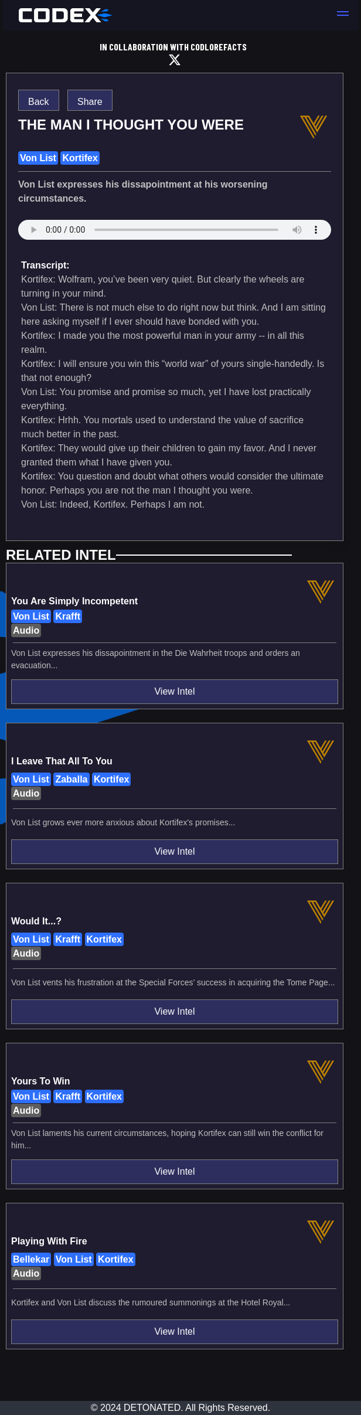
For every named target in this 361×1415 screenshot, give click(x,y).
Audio (26, 630)
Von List (38, 158)
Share (90, 102)
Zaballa (71, 779)
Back (38, 102)
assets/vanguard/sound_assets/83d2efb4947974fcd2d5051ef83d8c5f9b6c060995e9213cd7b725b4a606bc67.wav (174, 235)
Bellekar (31, 1259)
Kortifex (79, 158)
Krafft (67, 616)
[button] (343, 15)
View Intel (174, 691)
